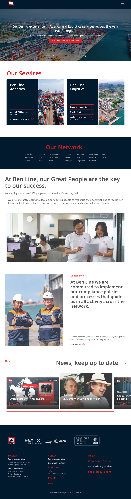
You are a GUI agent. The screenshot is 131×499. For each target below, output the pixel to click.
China (47, 161)
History (58, 471)
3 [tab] (61, 55)
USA (110, 154)
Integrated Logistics (23, 471)
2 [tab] (57, 55)
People (60, 478)
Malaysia (76, 161)
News (59, 483)
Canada (48, 157)
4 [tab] (65, 55)
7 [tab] (77, 55)
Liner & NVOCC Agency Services (28, 462)
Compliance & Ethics (108, 461)
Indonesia (77, 154)
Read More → (17, 412)
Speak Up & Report (107, 471)
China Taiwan (61, 157)
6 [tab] (73, 55)
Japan (75, 157)
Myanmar (88, 154)
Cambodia (49, 154)
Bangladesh (37, 157)
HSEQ (99, 455)
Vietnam (112, 157)
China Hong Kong (63, 154)
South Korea (101, 154)
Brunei (35, 161)
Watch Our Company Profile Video (65, 41)
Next (83, 56)
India (58, 161)
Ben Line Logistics (64, 463)
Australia (36, 154)
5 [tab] (69, 55)
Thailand (100, 161)
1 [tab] (53, 55)
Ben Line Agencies (64, 459)
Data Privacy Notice (107, 466)
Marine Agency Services (25, 465)
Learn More (83, 344)
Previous (47, 56)
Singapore (88, 161)
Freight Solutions (22, 474)
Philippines (89, 157)
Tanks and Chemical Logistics (26, 476)
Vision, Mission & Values (65, 473)
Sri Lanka (100, 157)
